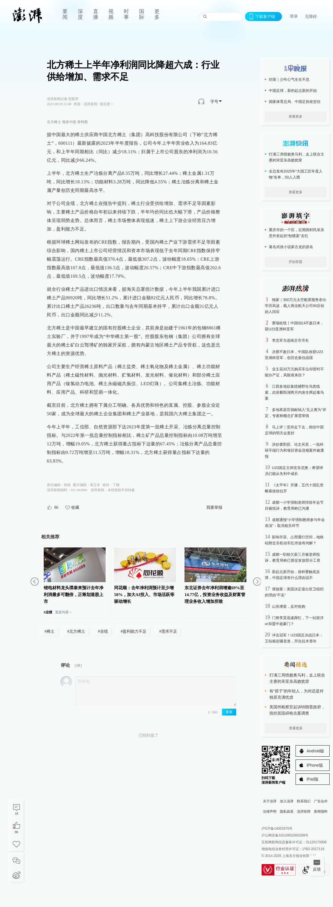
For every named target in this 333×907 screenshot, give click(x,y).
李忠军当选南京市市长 (290, 340)
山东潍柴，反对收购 (288, 606)
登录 (294, 16)
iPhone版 (315, 765)
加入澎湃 (287, 801)
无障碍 (311, 16)
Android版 (315, 751)
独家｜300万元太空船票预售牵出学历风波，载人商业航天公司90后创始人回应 (295, 306)
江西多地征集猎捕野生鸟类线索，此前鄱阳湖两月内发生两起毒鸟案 (294, 392)
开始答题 (295, 262)
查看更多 (295, 117)
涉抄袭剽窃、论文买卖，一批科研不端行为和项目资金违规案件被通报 (294, 450)
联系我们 (304, 801)
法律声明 (270, 811)
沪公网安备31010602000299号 (284, 835)
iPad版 (313, 779)
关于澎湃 (270, 801)
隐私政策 (287, 811)
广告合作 (321, 801)
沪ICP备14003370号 (276, 829)
